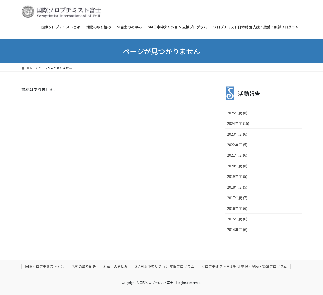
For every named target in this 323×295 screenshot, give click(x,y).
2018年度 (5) (237, 187)
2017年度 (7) (237, 197)
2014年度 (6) (237, 229)
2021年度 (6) (237, 155)
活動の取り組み (83, 266)
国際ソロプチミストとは (44, 266)
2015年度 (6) (237, 218)
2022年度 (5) (237, 144)
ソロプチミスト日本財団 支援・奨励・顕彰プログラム (244, 266)
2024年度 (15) (238, 123)
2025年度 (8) (237, 112)
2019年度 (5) (237, 176)
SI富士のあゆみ (115, 266)
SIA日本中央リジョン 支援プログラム (164, 266)
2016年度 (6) (237, 208)
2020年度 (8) (237, 165)
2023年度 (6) (237, 134)
